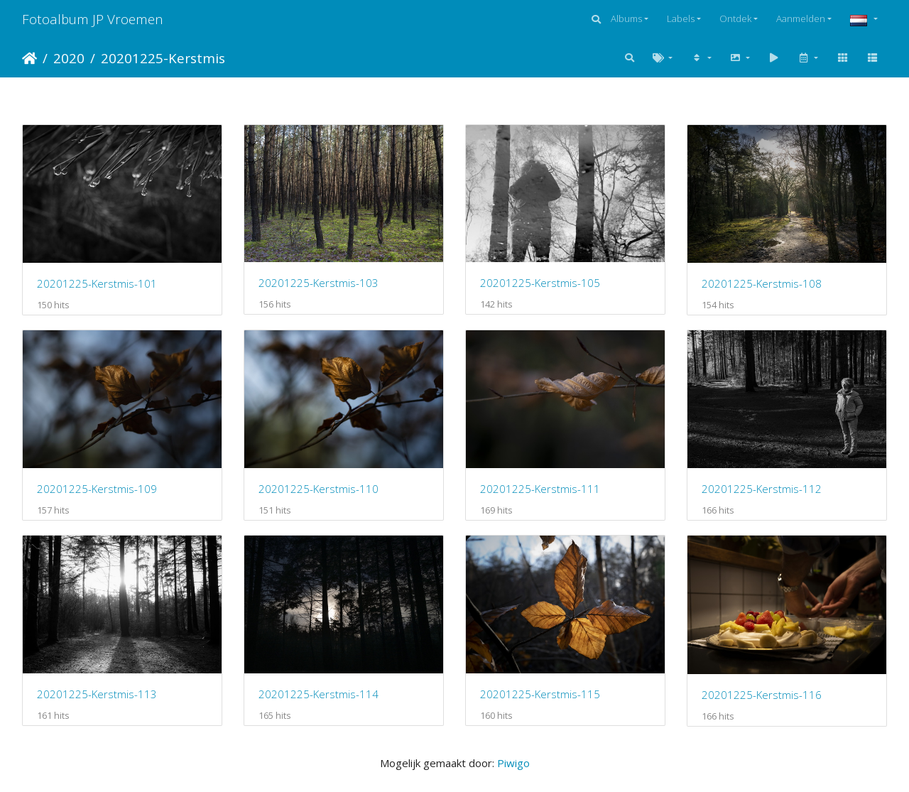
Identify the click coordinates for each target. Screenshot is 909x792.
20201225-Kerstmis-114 (318, 694)
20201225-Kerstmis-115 (540, 694)
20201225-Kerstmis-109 (97, 488)
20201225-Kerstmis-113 (97, 694)
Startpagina (29, 58)
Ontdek (735, 18)
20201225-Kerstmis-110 (318, 488)
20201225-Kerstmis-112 (762, 488)
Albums (626, 18)
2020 (69, 58)
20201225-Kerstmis (163, 58)
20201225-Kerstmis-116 (762, 694)
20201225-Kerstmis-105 (540, 282)
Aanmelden (800, 18)
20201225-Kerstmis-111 (540, 488)
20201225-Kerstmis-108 (762, 283)
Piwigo (513, 763)
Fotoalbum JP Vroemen (92, 19)
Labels (681, 18)
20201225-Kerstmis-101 (97, 283)
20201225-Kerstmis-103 (318, 282)
